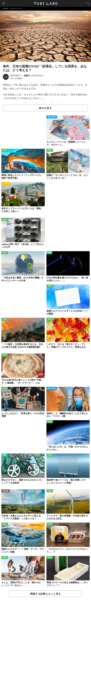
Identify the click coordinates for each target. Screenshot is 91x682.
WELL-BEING (52, 117)
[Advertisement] (45, 639)
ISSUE (5, 150)
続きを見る (45, 108)
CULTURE (6, 491)
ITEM (49, 253)
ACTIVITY (6, 184)
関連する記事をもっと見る (45, 593)
